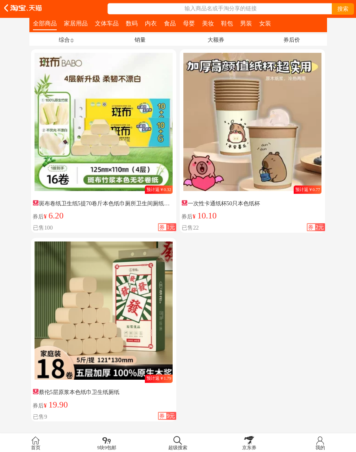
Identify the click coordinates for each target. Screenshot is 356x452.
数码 (132, 23)
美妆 (208, 23)
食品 (170, 23)
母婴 (189, 23)
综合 (64, 40)
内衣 (151, 23)
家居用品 (76, 23)
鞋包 (227, 23)
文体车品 (107, 23)
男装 (246, 23)
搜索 (342, 9)
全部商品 (45, 23)
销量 (140, 40)
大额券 (216, 40)
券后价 (291, 40)
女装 (265, 23)
